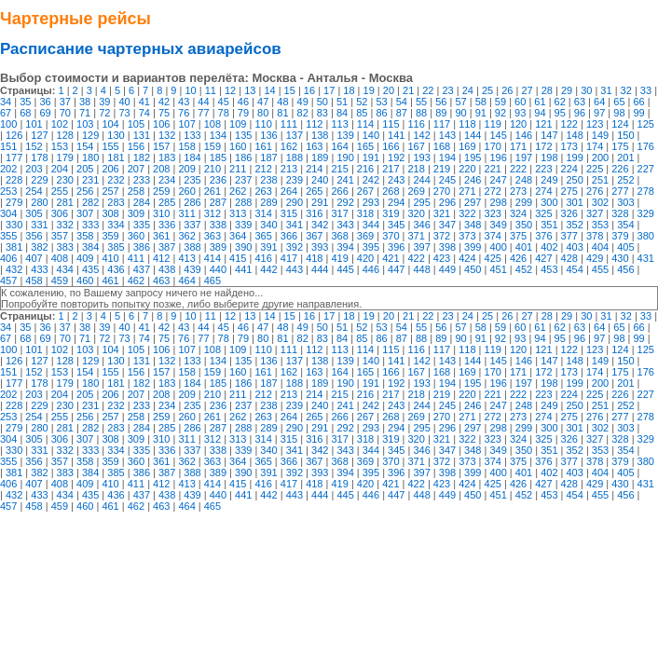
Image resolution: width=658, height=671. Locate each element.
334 (115, 224)
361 (161, 235)
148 (574, 135)
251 (600, 179)
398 (447, 247)
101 (33, 124)
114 (365, 124)
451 (497, 269)
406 (8, 258)
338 (218, 224)
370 (390, 235)
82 (302, 112)
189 (319, 157)
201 (625, 157)
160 (237, 146)
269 (416, 191)
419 (339, 258)
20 (388, 90)
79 (243, 112)
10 (190, 90)
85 (361, 112)
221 (493, 168)
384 (90, 247)
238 (268, 179)
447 (396, 269)
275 (569, 191)
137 (294, 135)
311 (186, 213)
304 (8, 213)
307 (84, 213)
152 (33, 146)
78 (223, 112)
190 (344, 157)
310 (161, 213)
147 (549, 135)
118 (467, 124)
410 (110, 258)
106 (161, 124)
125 (645, 124)
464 (186, 280)
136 (268, 135)
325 (543, 213)
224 (569, 168)
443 (294, 269)
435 (90, 269)
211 (237, 168)
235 (192, 179)
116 (416, 124)
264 (289, 191)
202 (8, 168)
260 (186, 191)
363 (212, 235)
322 (467, 213)
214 (314, 168)
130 (115, 135)
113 (339, 124)
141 (396, 135)
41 (144, 101)
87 (401, 112)
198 (549, 157)
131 (141, 135)
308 (110, 213)
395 (371, 247)
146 (523, 135)
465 (212, 280)
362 (186, 235)
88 (421, 112)
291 (319, 202)
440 (218, 269)
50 (322, 101)
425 (493, 258)
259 (161, 191)
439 (192, 269)
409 (84, 258)
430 (619, 258)
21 (408, 90)
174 (594, 146)
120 (518, 124)
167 (416, 146)
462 (136, 280)
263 (262, 191)
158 (186, 146)
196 (497, 157)
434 (65, 269)
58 (481, 101)
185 (218, 157)
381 (14, 247)
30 (586, 90)
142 (421, 135)
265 (314, 191)
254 (33, 191)
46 (243, 101)
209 (186, 168)
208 (161, 168)
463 (161, 280)
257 (110, 191)
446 (371, 269)
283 (115, 202)
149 (600, 135)
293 (371, 202)
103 (84, 124)
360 (136, 235)
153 (59, 146)
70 (65, 112)
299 (523, 202)
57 (460, 101)
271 (467, 191)
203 (33, 168)
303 (625, 202)
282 (90, 202)
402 (549, 247)
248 (523, 179)
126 (14, 135)
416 (262, 258)
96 (579, 112)
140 (371, 135)
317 (339, 213)
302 (600, 202)
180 (90, 157)
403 (574, 247)
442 (268, 269)
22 (427, 90)
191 (371, 157)
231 (90, 179)
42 (164, 101)
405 (625, 247)
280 (39, 202)
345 (396, 224)
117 (441, 124)
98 (618, 112)
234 (166, 179)
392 (294, 247)
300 (549, 202)
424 (467, 258)
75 (164, 112)
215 (339, 168)
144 (472, 135)
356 (33, 235)
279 (14, 202)
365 (262, 235)
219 (441, 168)
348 (472, 224)
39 (104, 101)
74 (144, 112)
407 (33, 258)
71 (84, 112)
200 (600, 157)
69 (44, 112)
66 (639, 101)
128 (65, 135)
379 (619, 235)
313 (237, 213)
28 (547, 90)
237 (243, 179)
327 (594, 213)
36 (44, 101)
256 (84, 191)
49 (302, 101)
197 (523, 157)
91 (481, 112)
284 (141, 202)
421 (390, 258)
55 (421, 101)
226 (619, 168)
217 (390, 168)
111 (289, 124)
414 (212, 258)
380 (645, 235)
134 (218, 135)
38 (84, 101)
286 (192, 202)
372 (441, 235)
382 (39, 247)
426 (518, 258)
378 (594, 235)
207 (136, 168)
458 (33, 280)
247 (497, 179)
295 (421, 202)
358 (84, 235)
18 (348, 90)
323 (493, 213)
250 (574, 179)
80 (262, 112)
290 (294, 202)
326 (569, 213)
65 (618, 101)
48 (282, 101)
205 (84, 168)
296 (447, 202)
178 (39, 157)
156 (136, 146)
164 (339, 146)
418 (314, 258)
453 (549, 269)
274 (543, 191)
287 (218, 202)
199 (574, 157)
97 (599, 112)
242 (371, 179)
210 (212, 168)
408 (59, 258)
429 (594, 258)
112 (314, 124)
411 (136, 258)
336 (166, 224)
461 (110, 280)
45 (223, 101)
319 (390, 213)
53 (381, 101)
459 (59, 280)
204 (59, 168)
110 (262, 124)
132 (166, 135)
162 (289, 146)
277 (619, 191)
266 (339, 191)
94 (539, 112)
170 (493, 146)
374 (493, 235)
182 (141, 157)
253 (8, 191)
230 (65, 179)
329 (645, 213)
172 (543, 146)
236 (218, 179)
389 (218, 247)
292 (344, 202)
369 (365, 235)
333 (90, 224)
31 (605, 90)
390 (243, 247)
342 (319, 224)
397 (421, 247)
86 (381, 112)
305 (33, 213)
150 (625, 135)
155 (110, 146)
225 (594, 168)
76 (183, 112)
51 (342, 101)
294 (396, 202)
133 (192, 135)
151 (8, 146)
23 (447, 90)
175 (619, 146)
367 (314, 235)
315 (289, 213)
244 (421, 179)
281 (65, 202)
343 (344, 224)
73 (124, 112)
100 (8, 124)
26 (507, 90)
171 (518, 146)
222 (518, 168)
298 (497, 202)
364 (237, 235)
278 (645, 191)
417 (289, 258)
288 (243, 202)
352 (574, 224)
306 (59, 213)
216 (365, 168)
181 (115, 157)
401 (523, 247)
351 (549, 224)
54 (401, 101)
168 (441, 146)
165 (365, 146)
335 (141, 224)
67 (5, 112)
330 (14, 224)
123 (594, 124)
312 (212, 213)
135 (243, 135)
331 (39, 224)
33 (645, 90)
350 (523, 224)
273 (518, 191)
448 (421, 269)
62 (560, 101)
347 (447, 224)
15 (289, 90)
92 (500, 112)
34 (5, 101)
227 (645, 168)
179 (65, 157)
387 (166, 247)
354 (625, 224)
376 (543, 235)
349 (497, 224)
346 (421, 224)
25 (487, 90)
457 (8, 280)
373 (467, 235)
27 (526, 90)
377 (569, 235)
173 (569, 146)
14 (269, 90)
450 (472, 269)
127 (39, 135)
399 (472, 247)
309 (136, 213)
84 (342, 112)
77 (203, 112)
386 (141, 247)
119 (493, 124)
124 (619, 124)
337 (192, 224)
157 (161, 146)
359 (110, 235)
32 (626, 90)
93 (520, 112)
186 (243, 157)
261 (212, 191)
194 (447, 157)
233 (141, 179)
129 (90, 135)
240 (319, 179)
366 (289, 235)
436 (115, 269)
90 (460, 112)
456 (625, 269)
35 (25, 101)
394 (344, 247)
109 (237, 124)
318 (365, 213)
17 (329, 90)
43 (183, 101)
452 (523, 269)
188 (294, 157)
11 (210, 90)
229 (39, 179)
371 (416, 235)
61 (539, 101)
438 (166, 269)
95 (560, 112)
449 (447, 269)
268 (390, 191)
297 (472, 202)
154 (84, 146)
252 (625, 179)
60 (520, 101)
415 (237, 258)
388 (192, 247)
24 (467, 90)
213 (289, 168)
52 (361, 101)
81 (282, 112)
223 (543, 168)
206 (110, 168)
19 (369, 90)
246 (472, 179)
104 (110, 124)
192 (396, 157)
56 (440, 101)
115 (390, 124)
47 (262, 101)
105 (136, 124)
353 (600, 224)
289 (268, 202)
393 (319, 247)
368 (339, 235)
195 (472, 157)
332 (65, 224)
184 (192, 157)
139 (344, 135)
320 (416, 213)
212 (262, 168)
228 (14, 179)
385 (115, 247)
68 (25, 112)
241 (344, 179)
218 (416, 168)
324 (518, 213)
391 (268, 247)
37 (65, 101)
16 (309, 90)
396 (396, 247)
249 (549, 179)
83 (322, 112)
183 (166, 157)
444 (319, 269)
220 (467, 168)
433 (39, 269)
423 (441, 258)
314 (262, 213)
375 (518, 235)
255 (59, 191)
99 (639, 112)
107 (186, 124)
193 (421, 157)
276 (594, 191)
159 (212, 146)
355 (8, 235)
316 (314, 213)
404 (600, 247)
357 (59, 235)
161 (262, 146)
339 (243, 224)
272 (493, 191)
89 (440, 112)
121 (543, 124)
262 (237, 191)
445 (344, 269)
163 (314, 146)
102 (59, 124)
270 (441, 191)
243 (396, 179)
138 (319, 135)
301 (574, 202)
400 (497, 247)
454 (574, 269)
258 (136, 191)
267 (365, 191)
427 (543, 258)
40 (124, 101)
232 (115, 179)
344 (371, 224)
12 (230, 90)
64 (599, 101)
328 (619, 213)
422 (416, 258)
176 (645, 146)
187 (268, 157)
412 (161, 258)
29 (566, 90)
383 (65, 247)
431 (645, 258)
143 (447, 135)
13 (249, 90)
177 (14, 157)
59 (500, 101)
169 (467, 146)
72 (104, 112)
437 (141, 269)
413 (186, 258)
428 (569, 258)
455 (600, 269)
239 (294, 179)
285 (166, 202)
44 (203, 101)
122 (569, 124)
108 (212, 124)
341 (294, 224)
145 (497, 135)
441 (243, 269)
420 (365, 258)
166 (390, 146)
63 (579, 101)
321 (441, 213)
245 (447, 179)
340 (268, 224)
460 (84, 280)
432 (14, 269)
